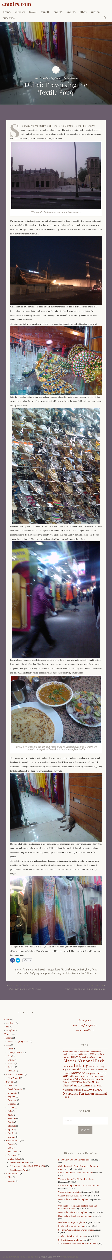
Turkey (11, 1067)
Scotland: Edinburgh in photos (72, 1236)
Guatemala (13, 1155)
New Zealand (14, 1078)
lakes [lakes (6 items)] (86, 1069)
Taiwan (11, 1063)
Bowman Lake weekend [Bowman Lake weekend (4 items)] (90, 1052)
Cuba (10, 1148)
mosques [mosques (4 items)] (90, 1073)
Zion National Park (18, 1170)
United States (14, 1159)
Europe (9, 1082)
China (10, 1049)
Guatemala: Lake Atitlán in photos (73, 1212)
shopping (34, 973)
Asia (8, 1045)
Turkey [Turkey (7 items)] (82, 1082)
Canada (11, 1144)
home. (7, 11)
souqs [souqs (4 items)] (65, 1079)
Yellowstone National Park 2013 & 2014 (27, 1166)
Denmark (12, 1093)
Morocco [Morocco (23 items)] (78, 1073)
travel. (33, 11)
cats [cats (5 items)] (71, 1054)
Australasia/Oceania (15, 1074)
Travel (7, 1034)
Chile (10, 1177)
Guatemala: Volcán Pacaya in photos (74, 1216)
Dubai (80, 969)
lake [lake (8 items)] (80, 1069)
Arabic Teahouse (65, 969)
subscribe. (9, 17)
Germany (12, 1100)
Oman (11, 1060)
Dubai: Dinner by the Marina (31, 987)
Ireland (11, 1107)
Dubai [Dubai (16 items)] (73, 1057)
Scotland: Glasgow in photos (71, 1226)
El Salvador (13, 1152)
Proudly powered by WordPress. (20, 1256)
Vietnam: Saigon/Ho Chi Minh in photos (76, 1179)
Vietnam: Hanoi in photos (69, 1192)
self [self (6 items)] (71, 1076)
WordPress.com (69, 1256)
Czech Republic (15, 1089)
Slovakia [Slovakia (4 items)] (99, 1077)
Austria (11, 1085)
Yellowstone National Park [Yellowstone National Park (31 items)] (82, 1091)
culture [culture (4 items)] (66, 1057)
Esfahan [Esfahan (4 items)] (92, 1057)
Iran (10, 1056)
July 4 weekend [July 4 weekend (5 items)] (70, 1070)
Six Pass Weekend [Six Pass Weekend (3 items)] (87, 1077)
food (87, 969)
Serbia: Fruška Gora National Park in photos (78, 1244)
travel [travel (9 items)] (74, 1081)
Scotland (12, 1118)
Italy (10, 1111)
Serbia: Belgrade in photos (70, 1240)
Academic (10, 1023)
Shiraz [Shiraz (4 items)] (76, 1077)
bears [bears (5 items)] (65, 1051)
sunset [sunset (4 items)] (91, 1079)
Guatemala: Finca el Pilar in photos (73, 1199)
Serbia (11, 1122)
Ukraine (11, 1137)
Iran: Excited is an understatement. (81, 987)
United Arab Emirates (84, 973)
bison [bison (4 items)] (71, 1052)
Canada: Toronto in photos (70, 1196)
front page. (85, 1020)
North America (13, 1140)
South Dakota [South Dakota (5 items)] (75, 1079)
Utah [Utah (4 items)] (99, 1086)
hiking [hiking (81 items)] (81, 1065)
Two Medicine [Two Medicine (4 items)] (94, 1082)
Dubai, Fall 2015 (35, 969)
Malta (10, 1115)
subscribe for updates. (85, 1025)
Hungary (12, 1104)
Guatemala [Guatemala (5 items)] (68, 1066)
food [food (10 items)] (100, 1057)
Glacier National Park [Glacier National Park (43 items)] (83, 1061)
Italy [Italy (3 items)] (102, 1067)
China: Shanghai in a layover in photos (75, 1173)
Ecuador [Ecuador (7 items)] (83, 1057)
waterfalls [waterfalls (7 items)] (68, 1089)
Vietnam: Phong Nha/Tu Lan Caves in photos (78, 1186)
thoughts (10, 1030)
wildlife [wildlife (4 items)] (77, 1090)
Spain (10, 1129)
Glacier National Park (19, 1162)
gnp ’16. (45, 11)
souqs (44, 973)
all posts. (20, 11)
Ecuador (12, 1181)
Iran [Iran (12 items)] (97, 1066)
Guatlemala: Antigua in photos (71, 1222)
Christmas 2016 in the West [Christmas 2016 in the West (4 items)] (92, 1054)
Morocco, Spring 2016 (18, 1041)
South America (13, 1174)
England (11, 1096)
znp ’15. (58, 11)
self (7, 1027)
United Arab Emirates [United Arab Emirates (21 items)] (80, 1085)
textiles (67, 973)
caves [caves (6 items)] (77, 1054)
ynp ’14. (71, 11)
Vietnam (11, 1071)
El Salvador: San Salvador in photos (74, 1160)
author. (95, 11)
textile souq (54, 973)
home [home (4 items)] (91, 1066)
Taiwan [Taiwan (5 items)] (66, 1082)
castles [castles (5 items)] (66, 1054)
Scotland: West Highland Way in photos (76, 1230)
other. (83, 11)
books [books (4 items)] (76, 1052)
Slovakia (12, 1126)
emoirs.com (16, 3)
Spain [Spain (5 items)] (85, 1079)
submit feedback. (85, 1030)
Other (7, 1019)
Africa (9, 1038)
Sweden (11, 1133)
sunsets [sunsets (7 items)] (98, 1079)
